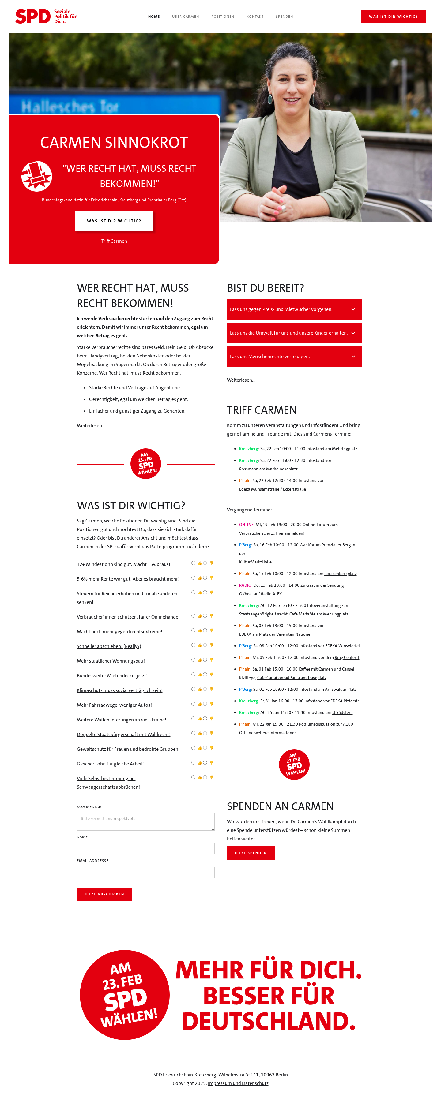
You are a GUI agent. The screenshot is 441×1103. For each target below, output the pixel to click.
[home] (46, 16)
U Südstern (342, 712)
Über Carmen (185, 16)
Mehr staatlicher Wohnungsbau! (111, 661)
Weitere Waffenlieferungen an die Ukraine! (121, 719)
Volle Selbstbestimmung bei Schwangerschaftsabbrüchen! (108, 782)
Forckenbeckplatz (340, 573)
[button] (294, 309)
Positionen (222, 16)
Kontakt (255, 16)
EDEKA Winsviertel (342, 646)
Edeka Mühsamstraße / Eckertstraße (272, 489)
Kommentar (89, 806)
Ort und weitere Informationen (268, 732)
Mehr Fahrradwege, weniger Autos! (114, 705)
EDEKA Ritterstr (344, 701)
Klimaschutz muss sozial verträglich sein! (120, 690)
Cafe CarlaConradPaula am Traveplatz (291, 677)
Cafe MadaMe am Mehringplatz (318, 614)
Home (154, 16)
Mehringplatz (344, 448)
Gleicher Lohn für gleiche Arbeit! (111, 764)
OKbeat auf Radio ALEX (260, 593)
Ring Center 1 (347, 657)
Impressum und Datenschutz (238, 1083)
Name (82, 836)
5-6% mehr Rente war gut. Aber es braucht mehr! (128, 579)
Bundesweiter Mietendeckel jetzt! (112, 675)
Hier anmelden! (290, 533)
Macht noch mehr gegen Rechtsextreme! (119, 631)
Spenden (284, 16)
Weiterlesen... (91, 425)
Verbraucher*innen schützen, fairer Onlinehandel (128, 617)
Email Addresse (92, 860)
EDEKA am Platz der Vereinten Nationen (276, 634)
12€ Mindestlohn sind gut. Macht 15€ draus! (123, 564)
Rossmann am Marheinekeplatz (268, 469)
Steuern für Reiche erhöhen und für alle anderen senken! (127, 597)
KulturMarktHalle (255, 562)
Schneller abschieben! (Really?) (109, 646)
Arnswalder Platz (340, 689)
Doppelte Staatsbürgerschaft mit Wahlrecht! (124, 734)
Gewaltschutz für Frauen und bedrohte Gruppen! (128, 749)
